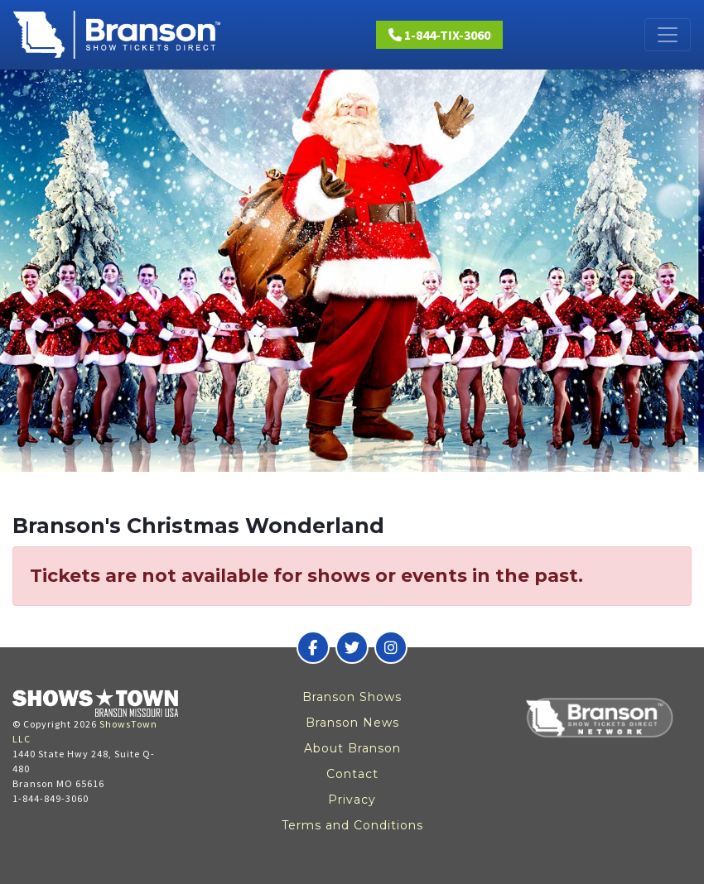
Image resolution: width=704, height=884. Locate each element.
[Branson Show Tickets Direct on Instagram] (390, 647)
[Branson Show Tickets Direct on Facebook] (313, 647)
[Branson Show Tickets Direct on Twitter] (352, 647)
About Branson (352, 748)
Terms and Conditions (352, 825)
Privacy (352, 799)
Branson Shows (352, 696)
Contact (352, 773)
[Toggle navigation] (667, 34)
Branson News (352, 722)
